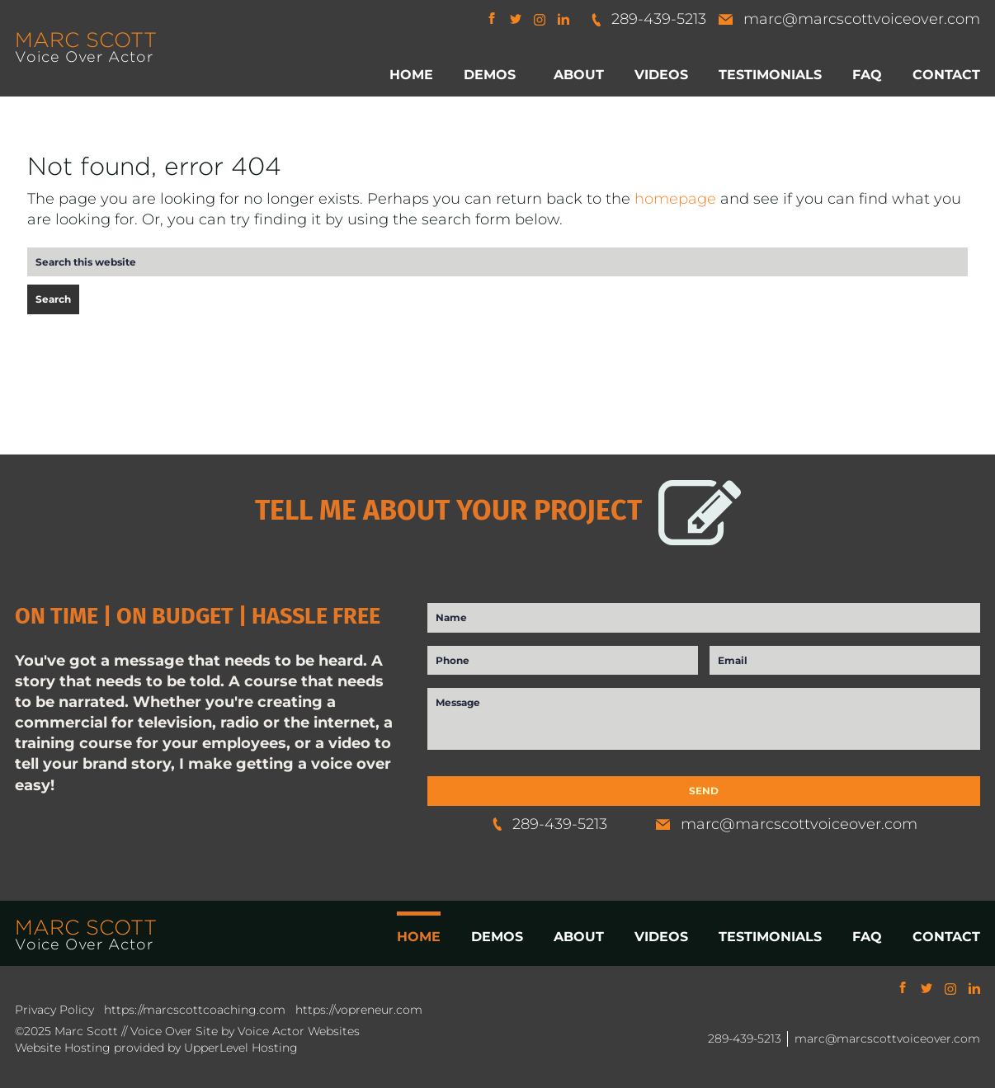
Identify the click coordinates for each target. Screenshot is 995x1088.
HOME (419, 936)
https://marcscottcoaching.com (194, 1009)
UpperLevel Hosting (241, 1047)
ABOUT (579, 936)
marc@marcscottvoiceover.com (849, 19)
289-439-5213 (648, 19)
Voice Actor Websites (299, 1031)
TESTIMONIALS (770, 936)
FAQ (867, 936)
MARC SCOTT (86, 39)
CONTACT (946, 936)
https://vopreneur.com (358, 1009)
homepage (675, 199)
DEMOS (497, 936)
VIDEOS (661, 936)
